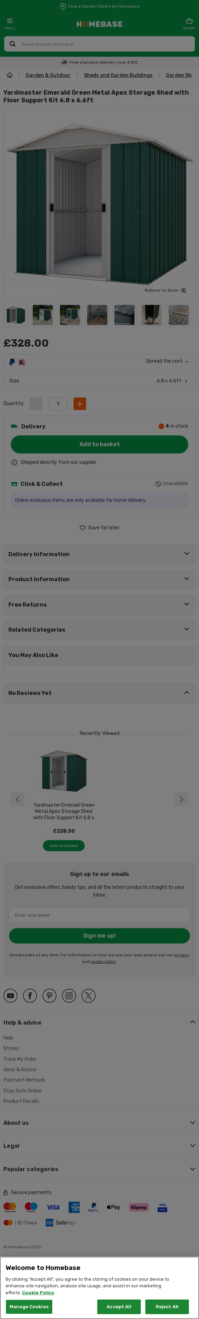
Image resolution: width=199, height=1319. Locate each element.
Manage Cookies (29, 1306)
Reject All (167, 1306)
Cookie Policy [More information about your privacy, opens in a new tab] (38, 1292)
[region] (99, 1288)
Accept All (119, 1306)
